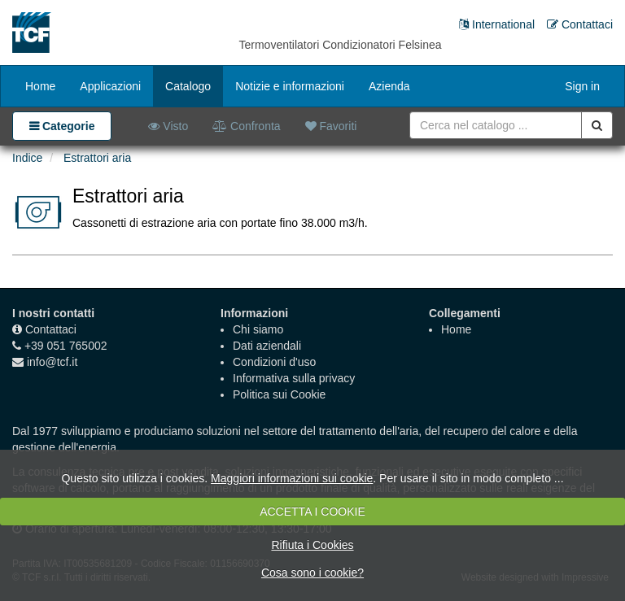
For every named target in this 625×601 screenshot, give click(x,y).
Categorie (66, 126)
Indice (27, 157)
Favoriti (331, 126)
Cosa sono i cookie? (312, 572)
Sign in (582, 86)
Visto (168, 126)
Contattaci (50, 329)
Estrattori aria (97, 157)
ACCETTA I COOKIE (312, 511)
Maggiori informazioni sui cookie (292, 478)
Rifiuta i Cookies (312, 544)
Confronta (246, 126)
